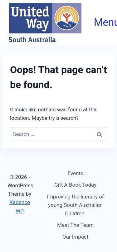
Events (75, 173)
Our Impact (75, 237)
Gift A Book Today (75, 185)
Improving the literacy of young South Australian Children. (75, 205)
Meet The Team (75, 225)
